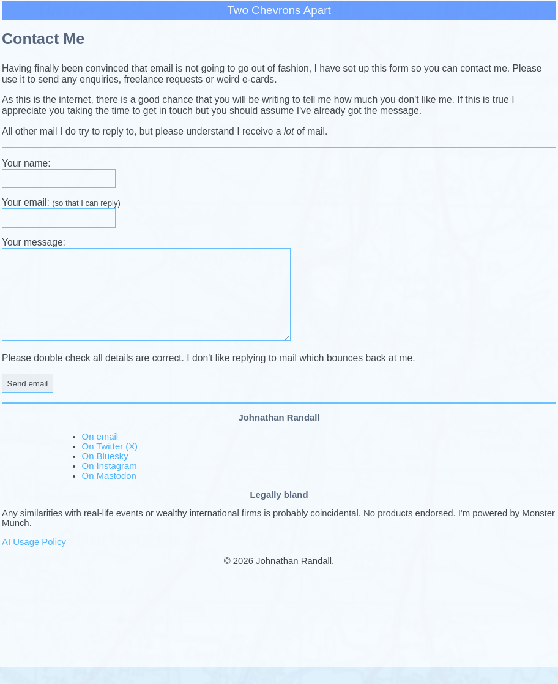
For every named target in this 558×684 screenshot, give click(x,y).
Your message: (33, 242)
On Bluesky (105, 473)
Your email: (61, 202)
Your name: (26, 163)
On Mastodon (109, 492)
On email (100, 453)
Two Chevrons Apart (278, 10)
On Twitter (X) (110, 463)
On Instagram (109, 482)
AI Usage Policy (34, 558)
